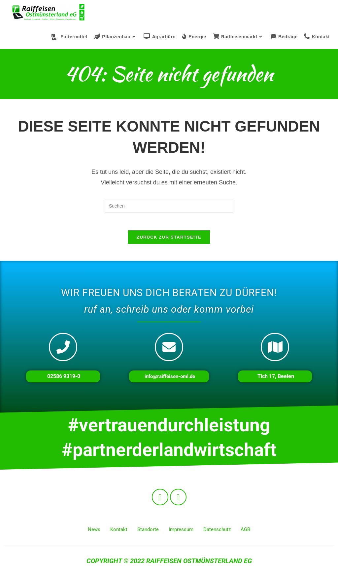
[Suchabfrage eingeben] (169, 206)
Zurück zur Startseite (169, 239)
